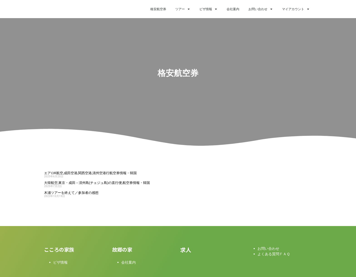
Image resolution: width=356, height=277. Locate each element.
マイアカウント (296, 9)
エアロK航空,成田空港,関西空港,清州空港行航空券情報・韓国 (90, 173)
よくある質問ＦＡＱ (273, 254)
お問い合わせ (260, 9)
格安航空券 (158, 9)
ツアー (182, 9)
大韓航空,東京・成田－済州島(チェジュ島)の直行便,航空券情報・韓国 (97, 183)
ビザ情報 (208, 9)
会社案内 (233, 9)
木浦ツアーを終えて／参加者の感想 (71, 193)
